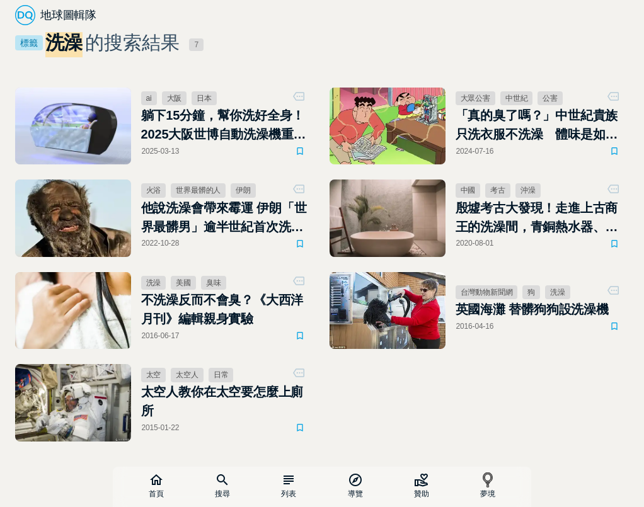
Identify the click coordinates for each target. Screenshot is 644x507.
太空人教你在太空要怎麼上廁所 (222, 401)
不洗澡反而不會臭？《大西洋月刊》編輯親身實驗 (222, 309)
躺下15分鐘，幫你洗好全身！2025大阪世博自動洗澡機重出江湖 (223, 126)
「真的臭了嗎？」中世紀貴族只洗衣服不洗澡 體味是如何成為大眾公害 (537, 126)
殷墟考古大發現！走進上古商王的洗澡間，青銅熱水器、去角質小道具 (537, 218)
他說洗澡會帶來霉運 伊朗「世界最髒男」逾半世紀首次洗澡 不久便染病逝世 (224, 218)
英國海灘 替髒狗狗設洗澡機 (532, 309)
